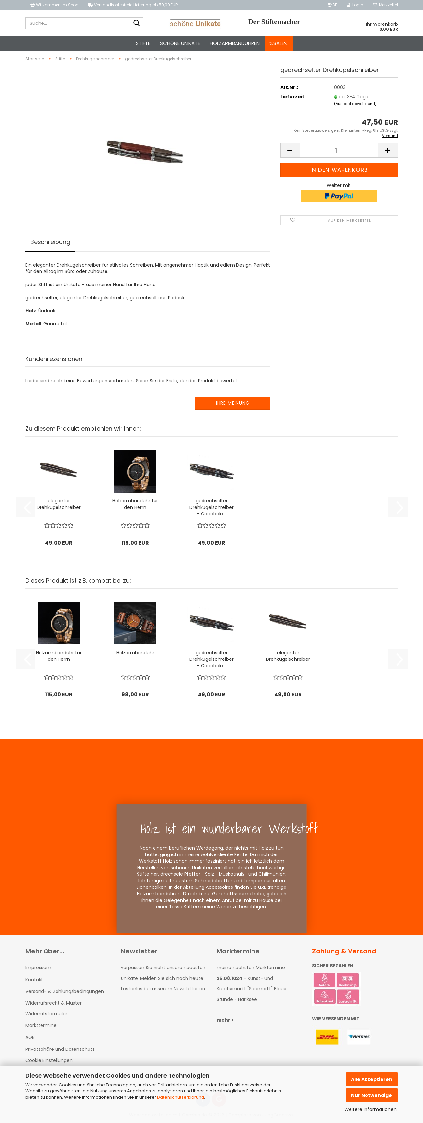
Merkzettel (385, 5)
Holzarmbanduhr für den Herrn (135, 504)
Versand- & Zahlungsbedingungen (64, 991)
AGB (30, 1037)
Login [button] (355, 5)
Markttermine (41, 1025)
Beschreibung (50, 242)
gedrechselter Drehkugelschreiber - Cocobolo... (211, 507)
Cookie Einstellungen (49, 1060)
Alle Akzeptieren (371, 1079)
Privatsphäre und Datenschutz (60, 1049)
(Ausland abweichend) (355, 103)
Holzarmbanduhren (235, 43)
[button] (332, 5)
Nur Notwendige (371, 1095)
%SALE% (278, 43)
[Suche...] (137, 23)
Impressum (38, 967)
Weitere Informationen (370, 1109)
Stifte (143, 43)
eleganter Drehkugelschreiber (59, 504)
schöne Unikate (180, 43)
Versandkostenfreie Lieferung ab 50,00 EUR (133, 5)
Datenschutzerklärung (180, 1097)
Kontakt (34, 979)
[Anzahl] (339, 150)
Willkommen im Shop (54, 5)
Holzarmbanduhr (135, 652)
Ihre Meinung (233, 403)
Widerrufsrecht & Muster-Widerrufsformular (54, 1008)
